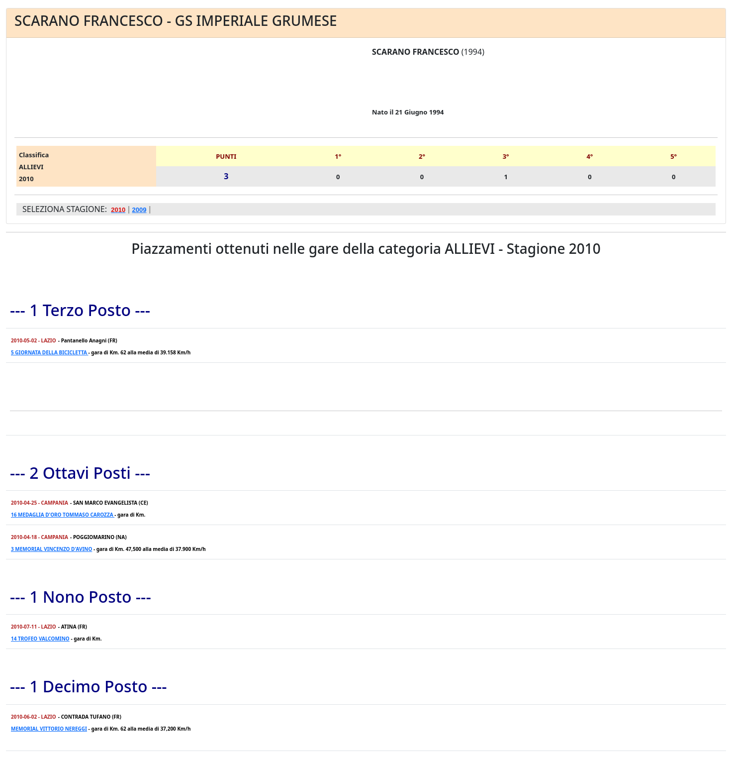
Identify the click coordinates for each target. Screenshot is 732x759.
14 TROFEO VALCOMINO (40, 638)
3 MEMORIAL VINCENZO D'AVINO (51, 548)
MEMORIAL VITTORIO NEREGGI (49, 728)
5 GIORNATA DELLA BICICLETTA (50, 352)
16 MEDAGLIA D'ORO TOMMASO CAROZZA (62, 514)
